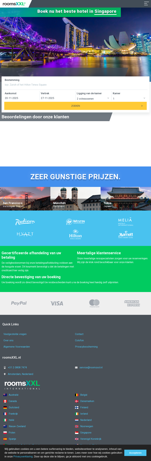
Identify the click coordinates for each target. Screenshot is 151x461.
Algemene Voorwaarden (16, 346)
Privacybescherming (86, 346)
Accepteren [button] (135, 453)
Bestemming (12, 80)
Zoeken (109, 106)
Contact (79, 334)
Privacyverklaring (23, 456)
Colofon (79, 340)
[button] (147, 40)
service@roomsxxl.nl (88, 367)
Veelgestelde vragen (15, 334)
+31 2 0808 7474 (14, 367)
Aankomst (10, 93)
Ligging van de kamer (89, 93)
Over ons (8, 340)
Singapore (105, 11)
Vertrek (45, 93)
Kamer (116, 93)
